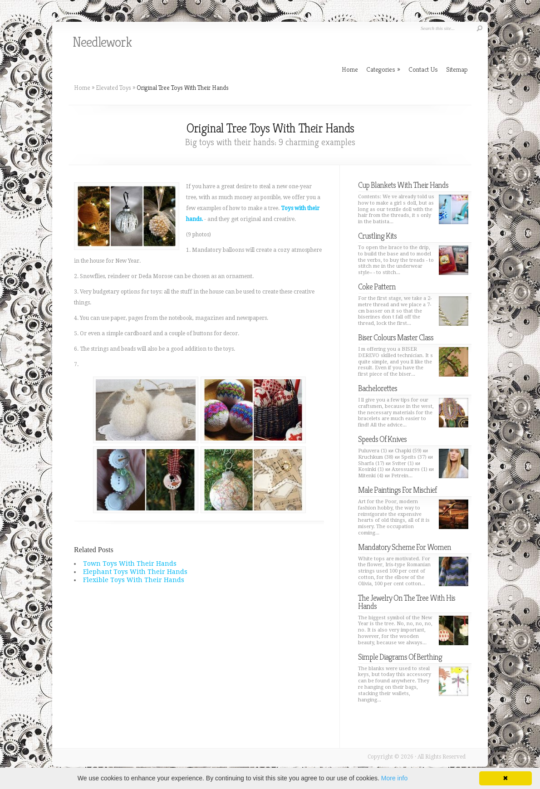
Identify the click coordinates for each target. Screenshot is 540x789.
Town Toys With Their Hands (130, 563)
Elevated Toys (113, 87)
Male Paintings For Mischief (397, 490)
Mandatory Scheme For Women (404, 547)
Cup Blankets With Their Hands (403, 185)
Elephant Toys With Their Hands (135, 571)
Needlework (102, 42)
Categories (383, 69)
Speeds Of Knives (382, 439)
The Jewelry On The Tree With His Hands (406, 602)
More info (394, 778)
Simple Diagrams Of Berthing (400, 657)
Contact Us (423, 69)
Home (82, 87)
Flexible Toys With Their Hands (133, 579)
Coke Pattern (377, 286)
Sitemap (457, 69)
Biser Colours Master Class (395, 337)
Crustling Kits (377, 235)
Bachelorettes (377, 388)
